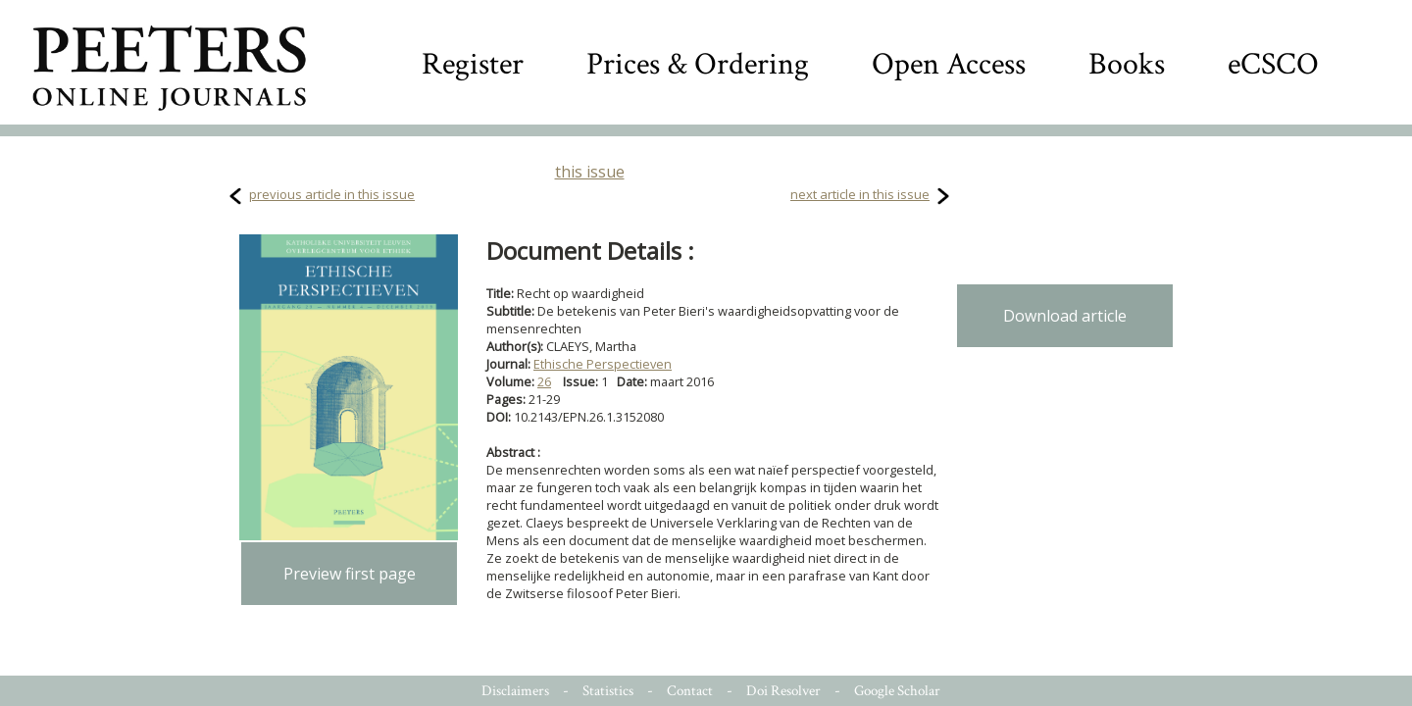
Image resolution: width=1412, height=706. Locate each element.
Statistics (607, 690)
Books (1126, 64)
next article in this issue (860, 194)
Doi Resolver (783, 690)
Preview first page (349, 573)
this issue (590, 171)
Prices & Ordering (697, 64)
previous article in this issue (332, 194)
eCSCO (1273, 64)
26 (544, 381)
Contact (690, 690)
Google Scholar (897, 690)
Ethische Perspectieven (602, 364)
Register (473, 64)
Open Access (949, 64)
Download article (1065, 316)
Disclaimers (515, 690)
